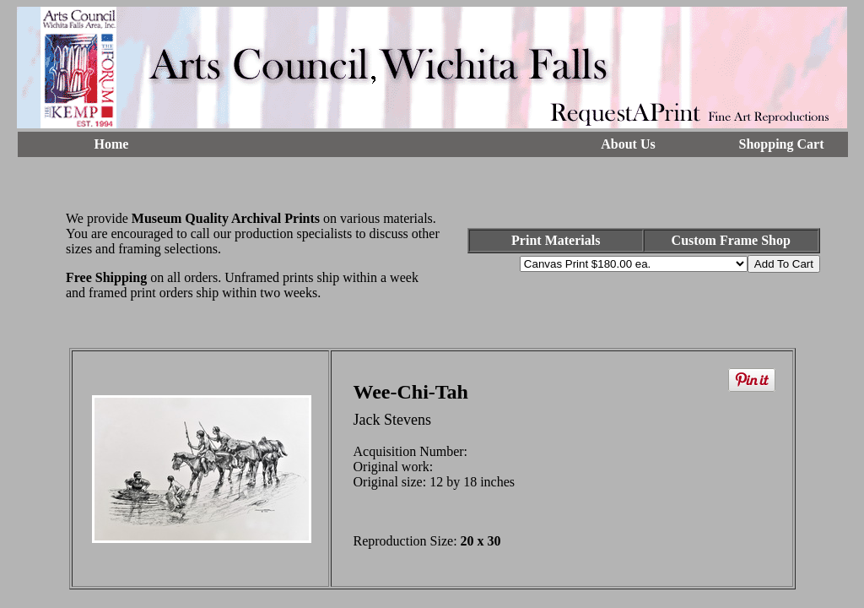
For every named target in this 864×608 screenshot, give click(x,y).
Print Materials (555, 240)
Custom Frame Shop (731, 240)
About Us (628, 144)
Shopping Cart (781, 144)
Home (111, 144)
